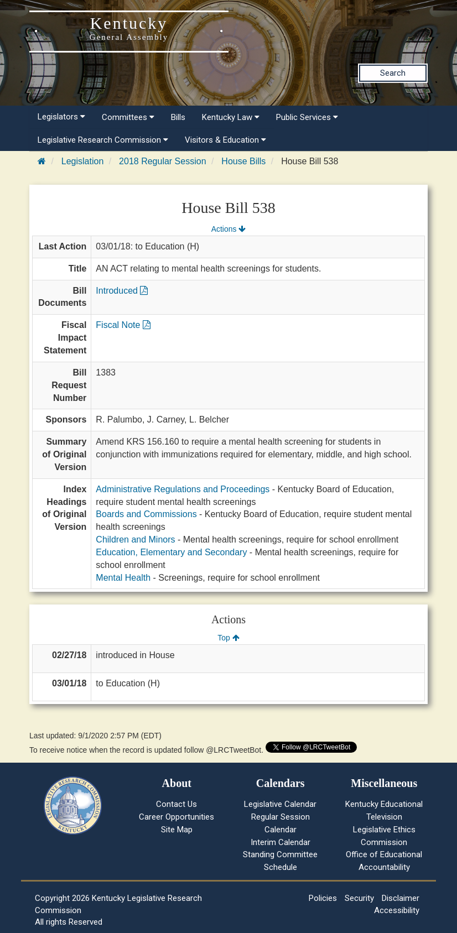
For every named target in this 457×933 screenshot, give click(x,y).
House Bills (243, 161)
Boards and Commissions (146, 514)
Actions (228, 229)
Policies (323, 898)
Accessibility (396, 910)
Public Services (307, 117)
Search (393, 73)
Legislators (61, 117)
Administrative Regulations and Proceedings (182, 489)
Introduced (122, 290)
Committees (128, 117)
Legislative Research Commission (103, 140)
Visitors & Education (225, 140)
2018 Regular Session (162, 161)
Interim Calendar (280, 842)
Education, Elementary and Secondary (171, 552)
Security (359, 898)
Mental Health (123, 577)
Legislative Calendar (280, 804)
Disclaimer (400, 898)
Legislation (82, 161)
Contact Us (176, 804)
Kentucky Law (230, 117)
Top (228, 637)
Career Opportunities (176, 817)
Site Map (177, 830)
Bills (178, 117)
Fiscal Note (123, 325)
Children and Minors (135, 539)
